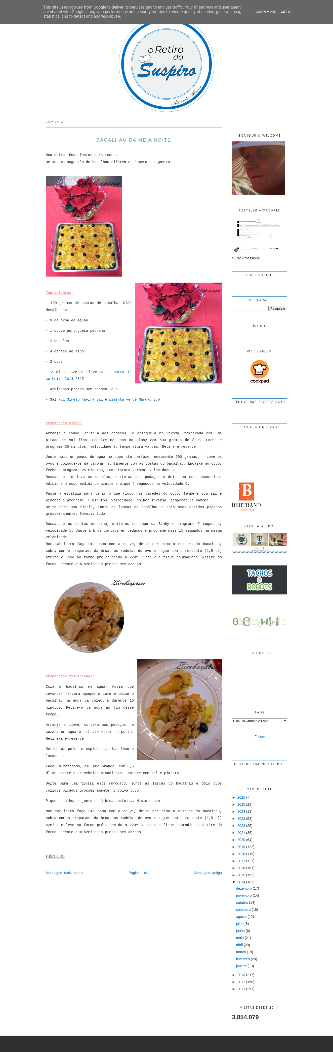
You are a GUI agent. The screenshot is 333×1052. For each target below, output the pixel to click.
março (241, 952)
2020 (241, 840)
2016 (241, 868)
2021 (241, 833)
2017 (241, 861)
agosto (241, 917)
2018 (241, 854)
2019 (241, 847)
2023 (241, 819)
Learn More (266, 12)
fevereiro (243, 959)
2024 (241, 811)
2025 (241, 804)
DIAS (127, 303)
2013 (241, 975)
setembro (243, 910)
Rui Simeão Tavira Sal (80, 400)
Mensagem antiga (208, 873)
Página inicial (139, 873)
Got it (286, 12)
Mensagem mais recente (65, 873)
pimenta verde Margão (130, 400)
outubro (242, 902)
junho (240, 931)
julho (240, 924)
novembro (244, 895)
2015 (241, 875)
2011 (241, 989)
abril (239, 945)
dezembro (244, 888)
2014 (241, 882)
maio (240, 938)
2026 (241, 797)
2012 (241, 982)
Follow (260, 737)
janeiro (241, 966)
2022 (241, 826)
